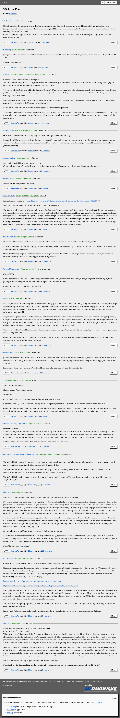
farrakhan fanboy (9, 158)
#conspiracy (29, 74)
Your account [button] (110, 2)
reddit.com (30, 50)
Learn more (100, 702)
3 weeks (31, 42)
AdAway (10, 713)
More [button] (113, 42)
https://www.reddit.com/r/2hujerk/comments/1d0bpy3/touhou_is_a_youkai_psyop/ (32, 581)
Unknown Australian (10, 352)
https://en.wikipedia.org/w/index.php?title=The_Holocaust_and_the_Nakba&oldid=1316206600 (65, 201)
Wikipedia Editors (9, 196)
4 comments (44, 67)
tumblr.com (39, 237)
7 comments (45, 447)
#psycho (38, 269)
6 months (31, 229)
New (58, 681)
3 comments (45, 151)
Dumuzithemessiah (10, 237)
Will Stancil (7, 21)
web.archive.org (68, 454)
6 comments (45, 42)
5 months (31, 171)
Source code (7, 685)
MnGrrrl (5, 298)
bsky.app (29, 21)
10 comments (46, 345)
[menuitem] (110, 2)
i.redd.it (42, 196)
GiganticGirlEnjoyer (10, 558)
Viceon (5, 380)
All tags (17, 681)
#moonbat (20, 21)
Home (5, 681)
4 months (31, 151)
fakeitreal (6, 74)
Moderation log (38, 681)
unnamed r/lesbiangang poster (14, 423)
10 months (32, 485)
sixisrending (7, 50)
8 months (31, 345)
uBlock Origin (12, 707)
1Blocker (10, 710)
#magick (30, 558)
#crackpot (43, 74)
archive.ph (46, 269)
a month (31, 67)
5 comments (45, 291)
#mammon (57, 454)
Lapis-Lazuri (7, 492)
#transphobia (30, 423)
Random (48, 681)
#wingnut (19, 178)
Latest (10, 681)
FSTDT (5, 2)
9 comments (45, 171)
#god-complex (28, 237)
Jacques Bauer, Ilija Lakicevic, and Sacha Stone (20, 454)
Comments (13, 14)
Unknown (6, 178)
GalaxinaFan (15, 42)
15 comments (46, 373)
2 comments (45, 416)
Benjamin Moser (9, 130)
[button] (102, 2)
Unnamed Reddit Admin (11, 269)
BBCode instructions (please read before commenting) (82, 681)
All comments (26, 681)
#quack (49, 454)
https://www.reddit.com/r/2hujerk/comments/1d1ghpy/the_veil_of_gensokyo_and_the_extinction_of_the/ (40, 586)
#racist (13, 21)
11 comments (46, 262)
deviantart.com (26, 492)
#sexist (20, 237)
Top (54, 681)
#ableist (13, 74)
